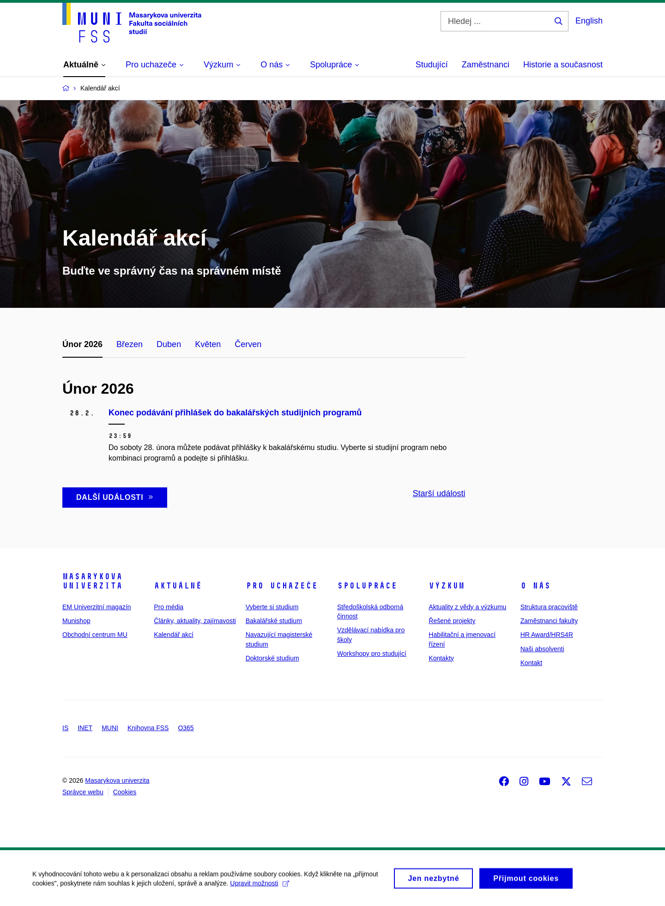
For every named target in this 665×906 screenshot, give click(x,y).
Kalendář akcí (173, 634)
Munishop (76, 620)
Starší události (438, 493)
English (589, 20)
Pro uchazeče (282, 586)
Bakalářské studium (274, 620)
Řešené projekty (452, 620)
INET (85, 728)
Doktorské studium (272, 658)
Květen (208, 344)
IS (65, 728)
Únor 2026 (82, 344)
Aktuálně (178, 586)
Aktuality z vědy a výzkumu (467, 607)
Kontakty (441, 658)
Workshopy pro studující (371, 653)
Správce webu (82, 792)
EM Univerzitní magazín (96, 607)
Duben (169, 344)
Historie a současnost (563, 64)
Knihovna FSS (148, 728)
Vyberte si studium (272, 607)
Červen (248, 344)
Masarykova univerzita (92, 581)
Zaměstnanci (485, 64)
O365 (185, 728)
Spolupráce (367, 586)
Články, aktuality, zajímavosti (195, 620)
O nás (535, 586)
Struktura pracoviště (549, 607)
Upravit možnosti (259, 888)
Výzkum (447, 586)
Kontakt (531, 662)
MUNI (110, 728)
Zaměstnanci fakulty (549, 620)
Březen (129, 344)
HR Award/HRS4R (546, 634)
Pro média (168, 607)
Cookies (125, 792)
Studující (432, 64)
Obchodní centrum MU (94, 634)
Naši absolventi (542, 649)
